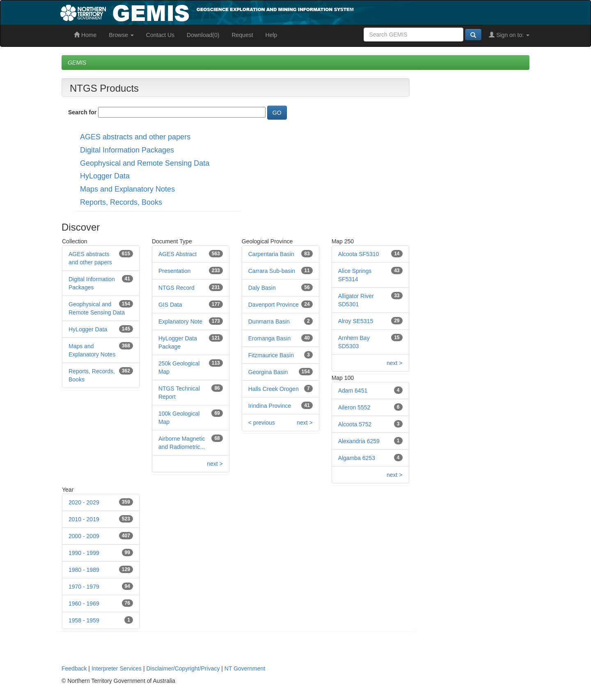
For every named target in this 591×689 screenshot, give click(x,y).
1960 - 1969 (84, 603)
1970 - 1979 (84, 586)
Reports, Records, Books (121, 202)
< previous (261, 422)
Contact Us (160, 35)
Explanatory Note (180, 321)
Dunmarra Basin (269, 321)
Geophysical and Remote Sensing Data (144, 163)
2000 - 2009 (84, 536)
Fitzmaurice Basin (271, 355)
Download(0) (203, 35)
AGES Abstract (177, 254)
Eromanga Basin (269, 338)
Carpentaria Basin (271, 254)
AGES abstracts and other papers (135, 137)
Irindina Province (269, 405)
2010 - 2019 (84, 519)
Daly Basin (262, 287)
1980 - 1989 (84, 569)
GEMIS (77, 62)
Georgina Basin (268, 372)
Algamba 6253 (356, 458)
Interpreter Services (117, 668)
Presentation (174, 271)
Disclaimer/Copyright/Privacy (183, 668)
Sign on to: (509, 35)
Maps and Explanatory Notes (127, 189)
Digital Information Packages (127, 150)
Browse (121, 35)
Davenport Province (273, 304)
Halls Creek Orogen (273, 389)
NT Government (244, 668)
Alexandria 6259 (359, 441)
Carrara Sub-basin (271, 271)
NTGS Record (176, 287)
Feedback (74, 668)
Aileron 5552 (354, 407)
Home (85, 35)
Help (271, 35)
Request (242, 35)
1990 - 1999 (84, 553)
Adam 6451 (353, 390)
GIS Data (170, 304)
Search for (82, 112)
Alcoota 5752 (355, 424)
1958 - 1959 (84, 620)
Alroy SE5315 (355, 321)
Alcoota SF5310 (358, 254)
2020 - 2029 (84, 502)
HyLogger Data (105, 176)
